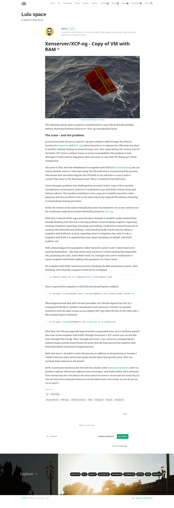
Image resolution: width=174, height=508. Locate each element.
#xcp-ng (109, 400)
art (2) (148, 474)
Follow (72, 29)
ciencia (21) (157, 474)
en (47, 394)
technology (55, 394)
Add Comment (122, 436)
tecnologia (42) (104, 474)
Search (149, 3)
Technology (67, 3)
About (115, 3)
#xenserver (119, 400)
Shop (125, 3)
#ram (90, 400)
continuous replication (118, 368)
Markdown (52, 436)
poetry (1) (92, 474)
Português (136, 3)
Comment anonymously (106, 436)
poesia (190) (75, 474)
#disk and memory (78, 400)
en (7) (84, 474)
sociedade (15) (129, 474)
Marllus (64, 29)
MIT (133, 498)
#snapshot (99, 400)
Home (52, 3)
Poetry (77, 3)
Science (94, 3)
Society (85, 3)
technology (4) (117, 474)
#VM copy (65, 400)
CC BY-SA (24, 498)
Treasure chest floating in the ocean (92, 120)
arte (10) (140, 474)
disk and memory (121, 167)
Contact (104, 3)
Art (59, 3)
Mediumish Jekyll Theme (144, 498)
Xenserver (63, 145)
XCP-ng (77, 145)
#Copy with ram (52, 400)
